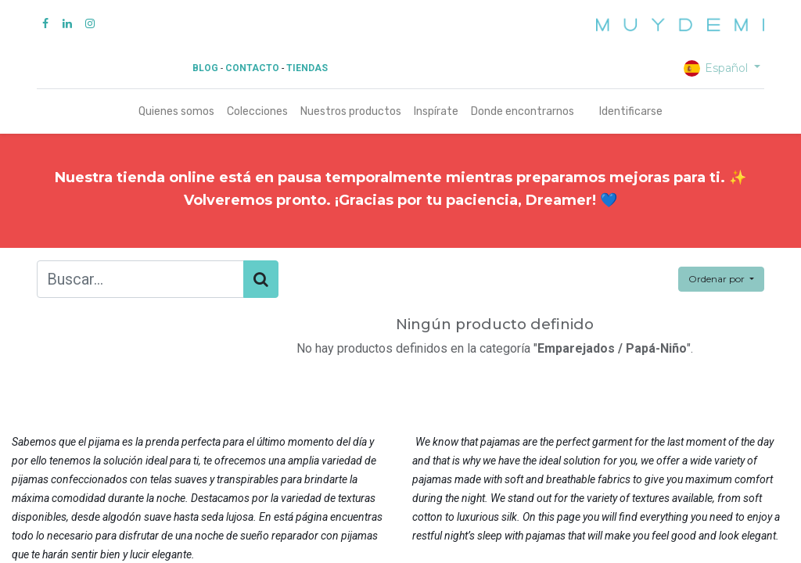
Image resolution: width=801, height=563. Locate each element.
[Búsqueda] (260, 279)
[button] (721, 279)
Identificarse (631, 111)
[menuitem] (176, 111)
